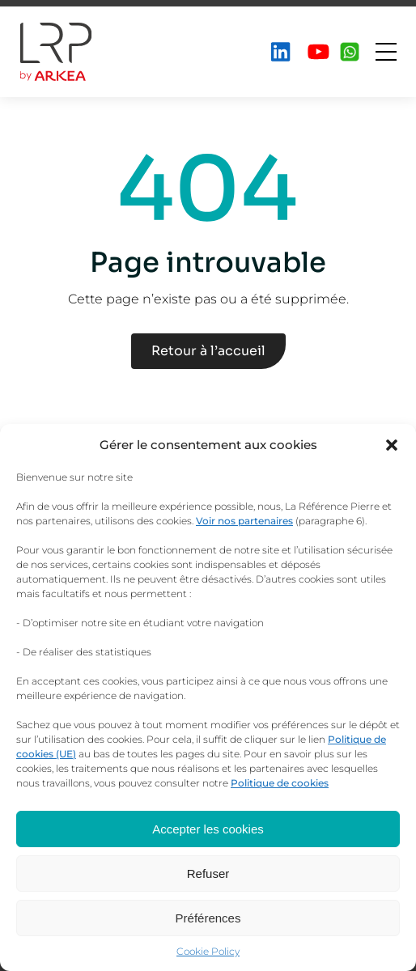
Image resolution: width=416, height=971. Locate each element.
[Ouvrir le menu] (386, 52)
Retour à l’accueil (208, 350)
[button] (392, 445)
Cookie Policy (208, 951)
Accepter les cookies (208, 829)
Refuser (208, 873)
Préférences (208, 918)
